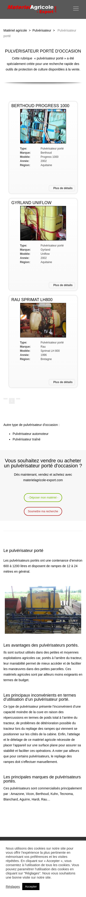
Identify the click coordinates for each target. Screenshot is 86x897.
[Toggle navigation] (75, 8)
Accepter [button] (31, 886)
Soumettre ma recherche (43, 511)
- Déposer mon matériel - (43, 497)
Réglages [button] (13, 886)
